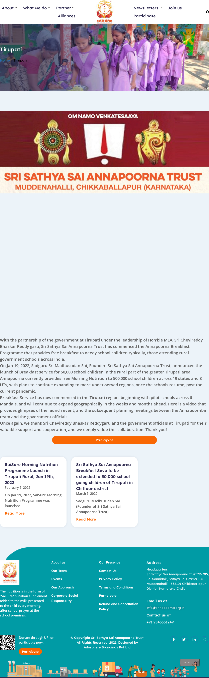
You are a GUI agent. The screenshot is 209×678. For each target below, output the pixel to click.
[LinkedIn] (194, 639)
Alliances (67, 15)
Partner (65, 7)
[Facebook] (173, 639)
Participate (144, 15)
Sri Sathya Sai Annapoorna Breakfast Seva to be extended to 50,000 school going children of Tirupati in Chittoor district (104, 476)
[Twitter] (184, 639)
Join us (175, 7)
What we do (36, 7)
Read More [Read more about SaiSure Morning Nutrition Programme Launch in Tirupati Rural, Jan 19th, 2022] (13, 513)
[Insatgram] (204, 639)
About (9, 7)
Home (5, 62)
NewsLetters (147, 7)
